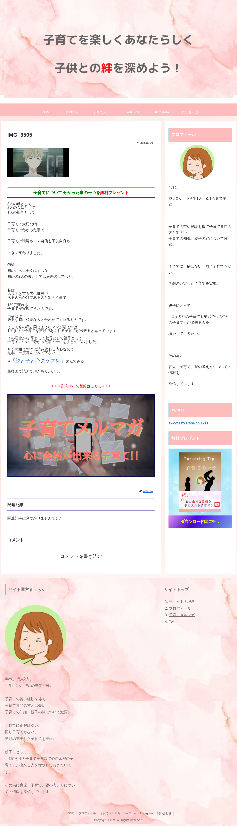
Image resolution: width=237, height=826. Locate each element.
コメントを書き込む (81, 556)
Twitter (174, 622)
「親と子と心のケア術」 (38, 361)
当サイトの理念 (182, 602)
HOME (70, 813)
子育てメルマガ (182, 615)
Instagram (146, 813)
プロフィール (180, 608)
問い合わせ (164, 813)
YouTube (130, 813)
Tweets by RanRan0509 (188, 423)
